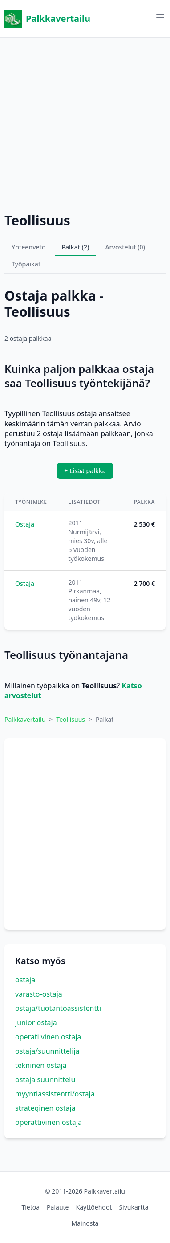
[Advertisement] (85, 123)
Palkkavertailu (47, 19)
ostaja (25, 980)
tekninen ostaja (41, 1065)
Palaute (58, 1207)
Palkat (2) (75, 247)
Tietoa (30, 1207)
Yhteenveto (29, 247)
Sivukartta (133, 1207)
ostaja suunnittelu (45, 1079)
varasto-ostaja (38, 994)
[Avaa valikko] (160, 17)
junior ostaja (36, 1022)
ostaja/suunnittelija (47, 1051)
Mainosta (85, 1223)
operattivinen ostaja (48, 1122)
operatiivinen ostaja (48, 1037)
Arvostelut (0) (125, 247)
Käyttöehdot (94, 1207)
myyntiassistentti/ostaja (55, 1094)
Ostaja (24, 524)
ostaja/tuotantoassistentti (58, 1008)
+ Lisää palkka (85, 470)
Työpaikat (26, 264)
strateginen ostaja (45, 1108)
